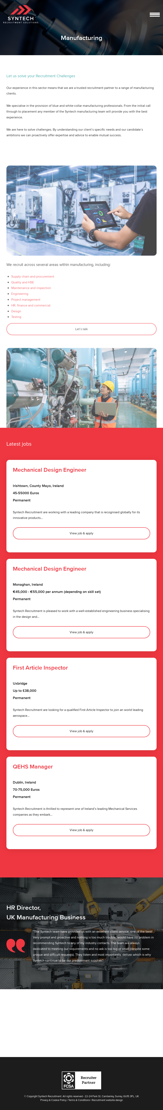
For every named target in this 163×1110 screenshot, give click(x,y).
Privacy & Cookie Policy (53, 1100)
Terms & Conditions (79, 1100)
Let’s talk (81, 352)
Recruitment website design (107, 1100)
